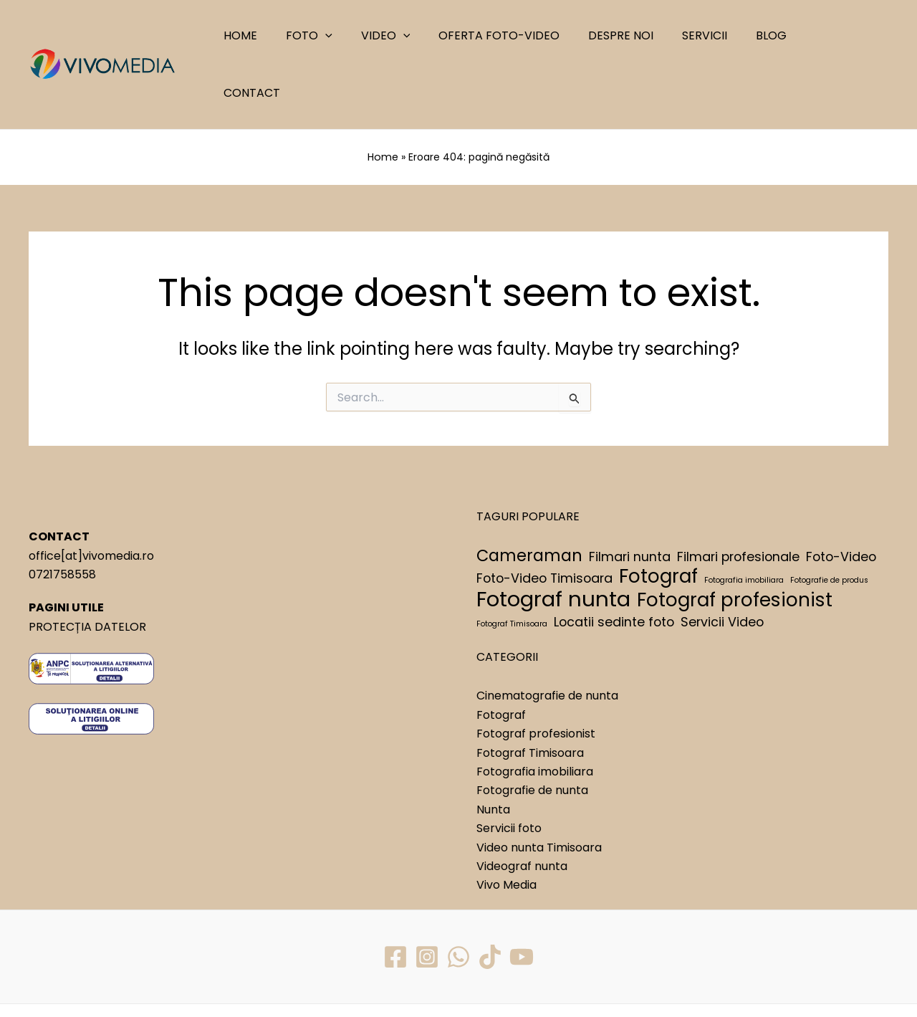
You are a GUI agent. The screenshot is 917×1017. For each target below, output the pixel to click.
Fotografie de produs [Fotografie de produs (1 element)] (829, 522)
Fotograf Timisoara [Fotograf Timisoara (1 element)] (511, 565)
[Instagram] (426, 898)
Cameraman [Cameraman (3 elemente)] (529, 497)
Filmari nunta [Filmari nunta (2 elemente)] (630, 498)
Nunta (493, 751)
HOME (278, 35)
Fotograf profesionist (535, 675)
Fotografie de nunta (532, 732)
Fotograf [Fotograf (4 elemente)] (658, 518)
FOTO (341, 36)
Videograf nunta (521, 808)
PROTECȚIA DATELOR (87, 568)
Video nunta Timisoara (539, 788)
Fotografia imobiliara (534, 713)
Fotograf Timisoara (530, 694)
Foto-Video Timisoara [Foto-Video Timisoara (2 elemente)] (544, 520)
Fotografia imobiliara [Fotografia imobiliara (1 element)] (744, 522)
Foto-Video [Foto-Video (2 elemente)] (841, 498)
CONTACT (841, 35)
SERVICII (713, 35)
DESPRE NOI (635, 35)
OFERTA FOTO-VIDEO (519, 35)
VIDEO (411, 36)
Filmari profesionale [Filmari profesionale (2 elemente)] (738, 498)
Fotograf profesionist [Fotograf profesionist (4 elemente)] (734, 542)
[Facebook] (394, 898)
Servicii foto (509, 770)
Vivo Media (506, 826)
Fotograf (501, 657)
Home (383, 99)
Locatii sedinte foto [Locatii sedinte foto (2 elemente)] (614, 563)
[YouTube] (523, 898)
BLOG (774, 35)
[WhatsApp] (458, 898)
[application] (357, 36)
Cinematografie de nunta (547, 637)
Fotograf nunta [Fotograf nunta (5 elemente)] (553, 541)
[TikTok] (490, 898)
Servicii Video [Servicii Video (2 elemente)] (722, 563)
